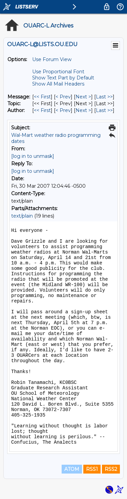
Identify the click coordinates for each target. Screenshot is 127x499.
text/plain (22, 216)
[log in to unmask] (32, 156)
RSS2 (111, 469)
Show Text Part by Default (63, 78)
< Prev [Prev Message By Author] (63, 110)
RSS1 (92, 469)
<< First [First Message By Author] (42, 110)
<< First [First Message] (42, 97)
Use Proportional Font (58, 72)
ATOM (71, 469)
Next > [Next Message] (83, 97)
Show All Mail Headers (58, 84)
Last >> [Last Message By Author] (104, 110)
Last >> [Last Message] (104, 97)
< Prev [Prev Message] (63, 97)
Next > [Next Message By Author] (83, 110)
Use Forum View (51, 59)
